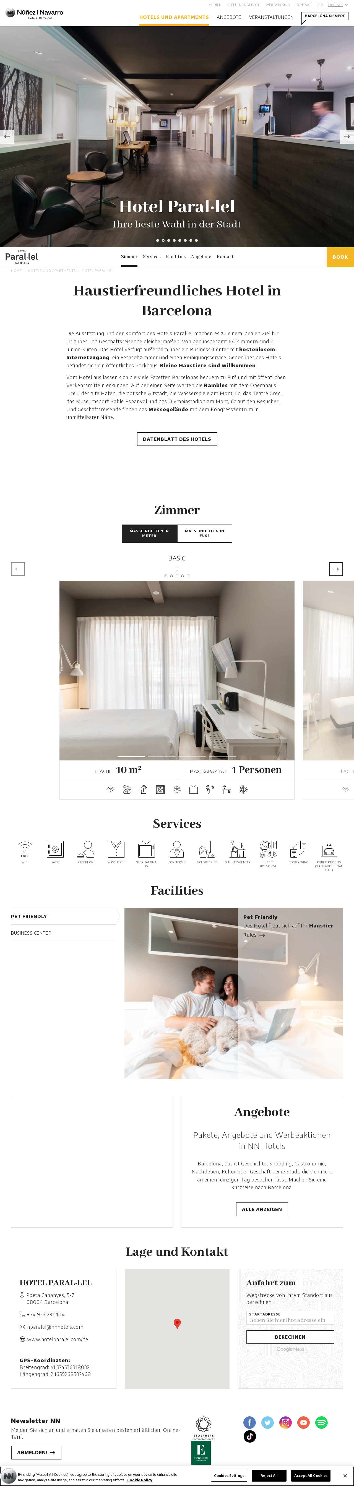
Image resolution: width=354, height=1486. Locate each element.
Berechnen (290, 1337)
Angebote (229, 17)
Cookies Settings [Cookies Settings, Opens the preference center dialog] (229, 1475)
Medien (215, 5)
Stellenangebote (243, 5)
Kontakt (303, 5)
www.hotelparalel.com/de (57, 1339)
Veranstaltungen (271, 17)
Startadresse (265, 1314)
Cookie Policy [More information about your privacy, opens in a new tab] (139, 1480)
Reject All (269, 1475)
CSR (320, 5)
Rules (253, 934)
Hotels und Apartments (174, 17)
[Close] (345, 1476)
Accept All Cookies (310, 1475)
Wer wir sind (278, 5)
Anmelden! (36, 1452)
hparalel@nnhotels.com (55, 1326)
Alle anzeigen (262, 1209)
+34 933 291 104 (46, 1314)
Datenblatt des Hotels (177, 439)
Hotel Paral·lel (97, 271)
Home (16, 271)
